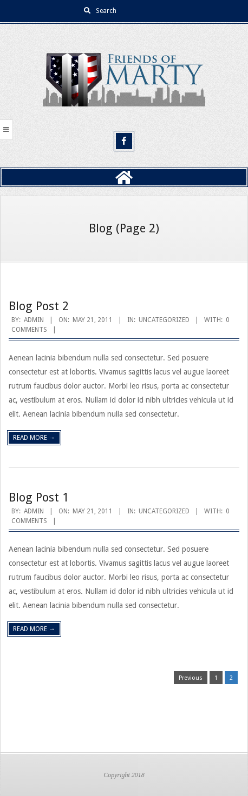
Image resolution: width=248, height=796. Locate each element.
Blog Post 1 (39, 497)
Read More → (34, 438)
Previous (191, 677)
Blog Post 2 (39, 306)
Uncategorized (164, 320)
